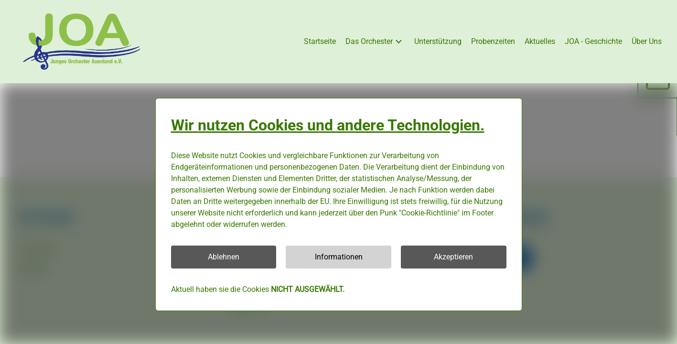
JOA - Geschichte (593, 41)
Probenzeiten (493, 41)
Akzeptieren (453, 256)
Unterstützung (438, 41)
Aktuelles (540, 41)
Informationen (339, 256)
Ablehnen (223, 256)
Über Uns (647, 41)
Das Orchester (375, 41)
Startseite (320, 41)
